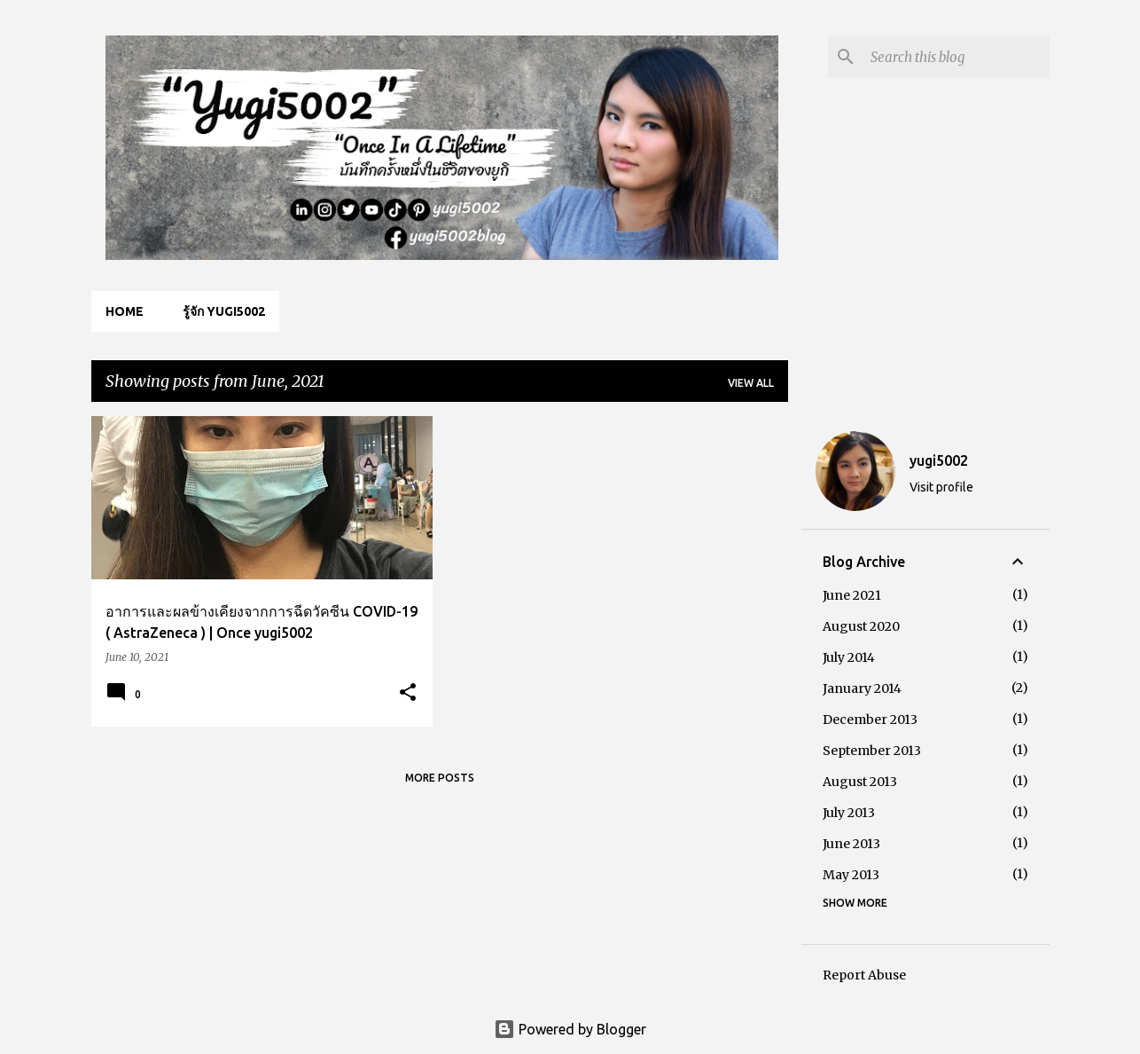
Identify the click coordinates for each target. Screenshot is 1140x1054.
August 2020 (861, 626)
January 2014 (862, 688)
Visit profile (941, 487)
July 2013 (849, 813)
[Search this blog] (956, 56)
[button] (407, 693)
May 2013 (851, 875)
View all (751, 383)
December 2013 (870, 720)
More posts (439, 777)
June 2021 (852, 595)
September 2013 (872, 751)
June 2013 (851, 844)
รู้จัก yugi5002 (224, 311)
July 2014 (849, 657)
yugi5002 (939, 460)
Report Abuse (864, 975)
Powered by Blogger (570, 1029)
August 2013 (860, 782)
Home (124, 311)
